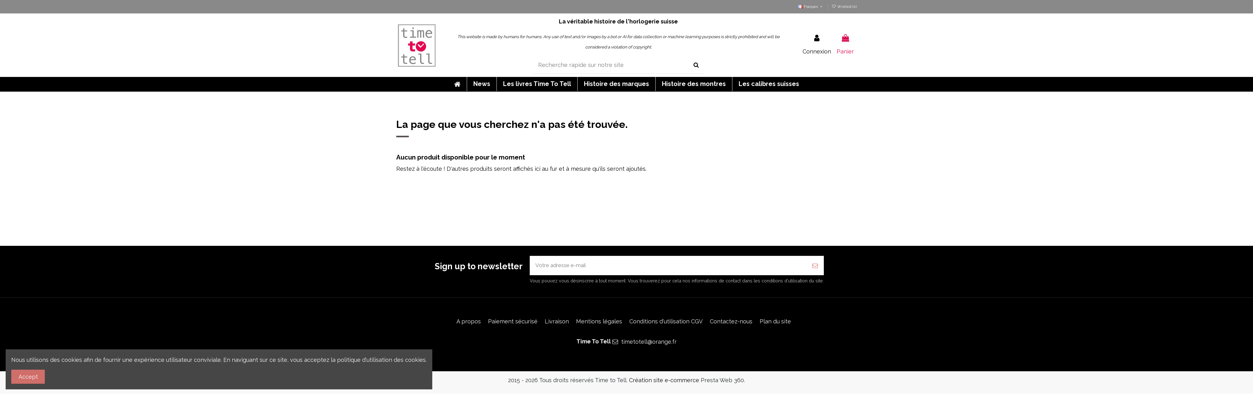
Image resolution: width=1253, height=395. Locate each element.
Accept (28, 376)
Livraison (557, 322)
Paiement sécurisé (513, 322)
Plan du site (775, 322)
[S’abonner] (815, 266)
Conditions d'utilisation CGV (666, 322)
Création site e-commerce (664, 381)
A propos (468, 322)
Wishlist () (844, 6)
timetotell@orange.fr (649, 343)
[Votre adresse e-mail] (668, 266)
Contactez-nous (731, 322)
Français (811, 6)
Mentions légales (599, 322)
